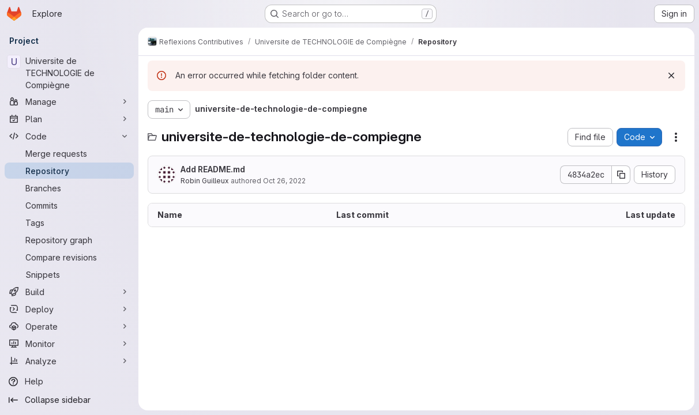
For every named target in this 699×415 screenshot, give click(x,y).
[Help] (69, 381)
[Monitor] (69, 343)
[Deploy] (69, 309)
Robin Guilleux (205, 180)
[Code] (69, 136)
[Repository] (69, 171)
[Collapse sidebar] (69, 400)
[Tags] (69, 222)
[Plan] (69, 119)
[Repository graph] (69, 240)
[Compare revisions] (69, 257)
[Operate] (69, 326)
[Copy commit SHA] (621, 174)
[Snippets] (69, 274)
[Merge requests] (69, 153)
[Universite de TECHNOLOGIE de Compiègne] (69, 73)
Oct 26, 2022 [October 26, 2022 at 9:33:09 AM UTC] (284, 180)
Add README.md (213, 169)
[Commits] (69, 205)
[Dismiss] (671, 75)
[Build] (69, 292)
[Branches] (69, 188)
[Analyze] (69, 361)
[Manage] (69, 101)
